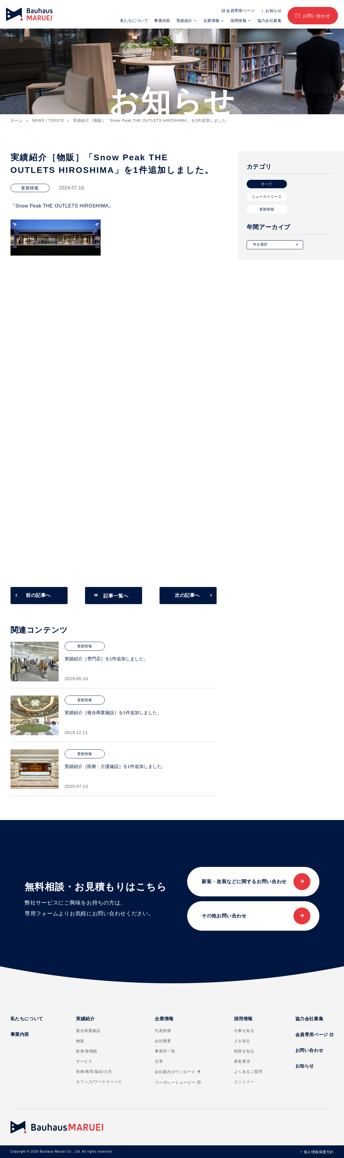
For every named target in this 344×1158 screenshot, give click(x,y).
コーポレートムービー (178, 1082)
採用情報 (238, 20)
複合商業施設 (88, 1030)
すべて (266, 184)
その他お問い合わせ (224, 915)
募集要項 (242, 1061)
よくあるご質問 (248, 1071)
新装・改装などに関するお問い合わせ (244, 881)
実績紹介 (184, 20)
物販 (80, 1041)
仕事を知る (244, 1030)
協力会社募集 (269, 20)
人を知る (242, 1041)
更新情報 (266, 209)
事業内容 (162, 20)
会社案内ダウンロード (178, 1072)
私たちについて (134, 20)
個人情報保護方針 (319, 1152)
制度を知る (244, 1051)
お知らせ (273, 10)
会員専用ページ (240, 10)
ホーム (17, 120)
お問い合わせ (316, 15)
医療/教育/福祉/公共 (94, 1071)
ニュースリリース (267, 197)
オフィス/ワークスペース (99, 1082)
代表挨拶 (163, 1030)
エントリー (244, 1082)
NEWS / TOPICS (48, 120)
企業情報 (211, 20)
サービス (84, 1061)
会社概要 (163, 1041)
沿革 (159, 1061)
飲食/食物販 (87, 1051)
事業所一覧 (165, 1051)
